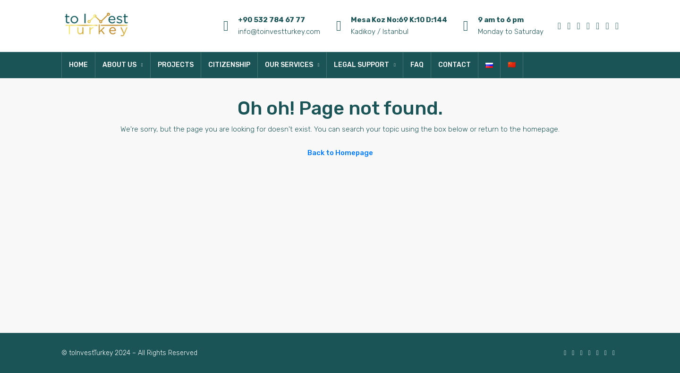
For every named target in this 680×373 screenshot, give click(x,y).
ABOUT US (119, 65)
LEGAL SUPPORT (361, 65)
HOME (78, 65)
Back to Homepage (340, 153)
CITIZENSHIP (229, 65)
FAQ (417, 65)
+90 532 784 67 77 (271, 20)
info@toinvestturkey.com (279, 31)
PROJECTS (176, 65)
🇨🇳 (512, 65)
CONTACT (454, 65)
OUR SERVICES (289, 65)
